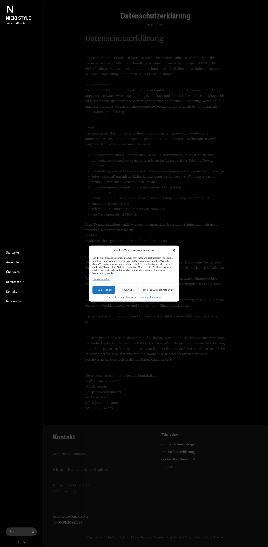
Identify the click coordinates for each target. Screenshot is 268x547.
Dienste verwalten (101, 279)
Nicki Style (17, 18)
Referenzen (11, 282)
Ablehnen (128, 289)
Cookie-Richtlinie (115, 297)
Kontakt (9, 292)
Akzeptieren (104, 289)
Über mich (11, 271)
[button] (174, 250)
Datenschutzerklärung (137, 297)
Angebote (10, 261)
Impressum (155, 297)
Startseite (10, 251)
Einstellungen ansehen (158, 289)
